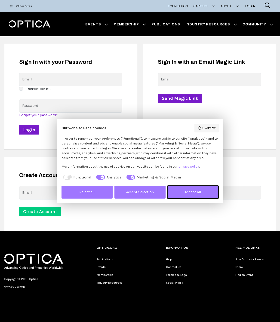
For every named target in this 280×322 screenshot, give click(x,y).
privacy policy (188, 167)
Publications (165, 24)
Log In (250, 6)
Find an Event (244, 274)
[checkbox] (77, 177)
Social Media (174, 282)
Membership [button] (130, 24)
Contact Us (173, 267)
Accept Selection (140, 192)
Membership (105, 274)
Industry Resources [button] (211, 24)
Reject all (87, 192)
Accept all (193, 192)
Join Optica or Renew (249, 259)
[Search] (267, 6)
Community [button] (258, 24)
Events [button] (96, 24)
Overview (206, 128)
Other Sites (21, 6)
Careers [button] (204, 6)
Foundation (178, 6)
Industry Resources (110, 282)
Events (101, 267)
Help (169, 259)
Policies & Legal (177, 274)
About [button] (230, 6)
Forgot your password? (38, 115)
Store (239, 267)
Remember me (39, 88)
